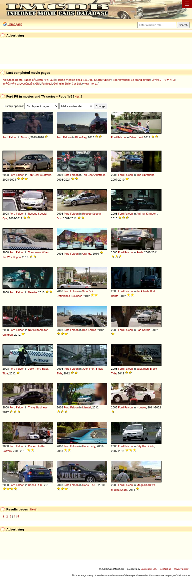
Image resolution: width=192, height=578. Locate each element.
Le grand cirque (140, 80)
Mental (86, 407)
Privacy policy (181, 568)
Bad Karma (89, 330)
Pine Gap (80, 137)
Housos (141, 407)
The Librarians (145, 175)
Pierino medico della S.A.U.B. (74, 80)
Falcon (13, 137)
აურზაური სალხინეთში (18, 83)
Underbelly (88, 446)
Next (77, 96)
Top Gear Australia (39, 175)
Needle (32, 292)
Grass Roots (14, 80)
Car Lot (76, 83)
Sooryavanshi (121, 80)
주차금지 (49, 80)
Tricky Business (38, 407)
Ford (5, 137)
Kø (4, 80)
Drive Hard (136, 137)
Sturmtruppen (102, 80)
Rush (139, 252)
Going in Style (62, 83)
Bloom (25, 137)
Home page (15, 24)
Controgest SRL (148, 568)
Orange (86, 253)
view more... (90, 83)
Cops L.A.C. (35, 485)
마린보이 (157, 80)
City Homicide (145, 446)
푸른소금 (169, 80)
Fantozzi (47, 83)
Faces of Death (33, 80)
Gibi (37, 83)
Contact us (165, 568)
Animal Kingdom (146, 213)
